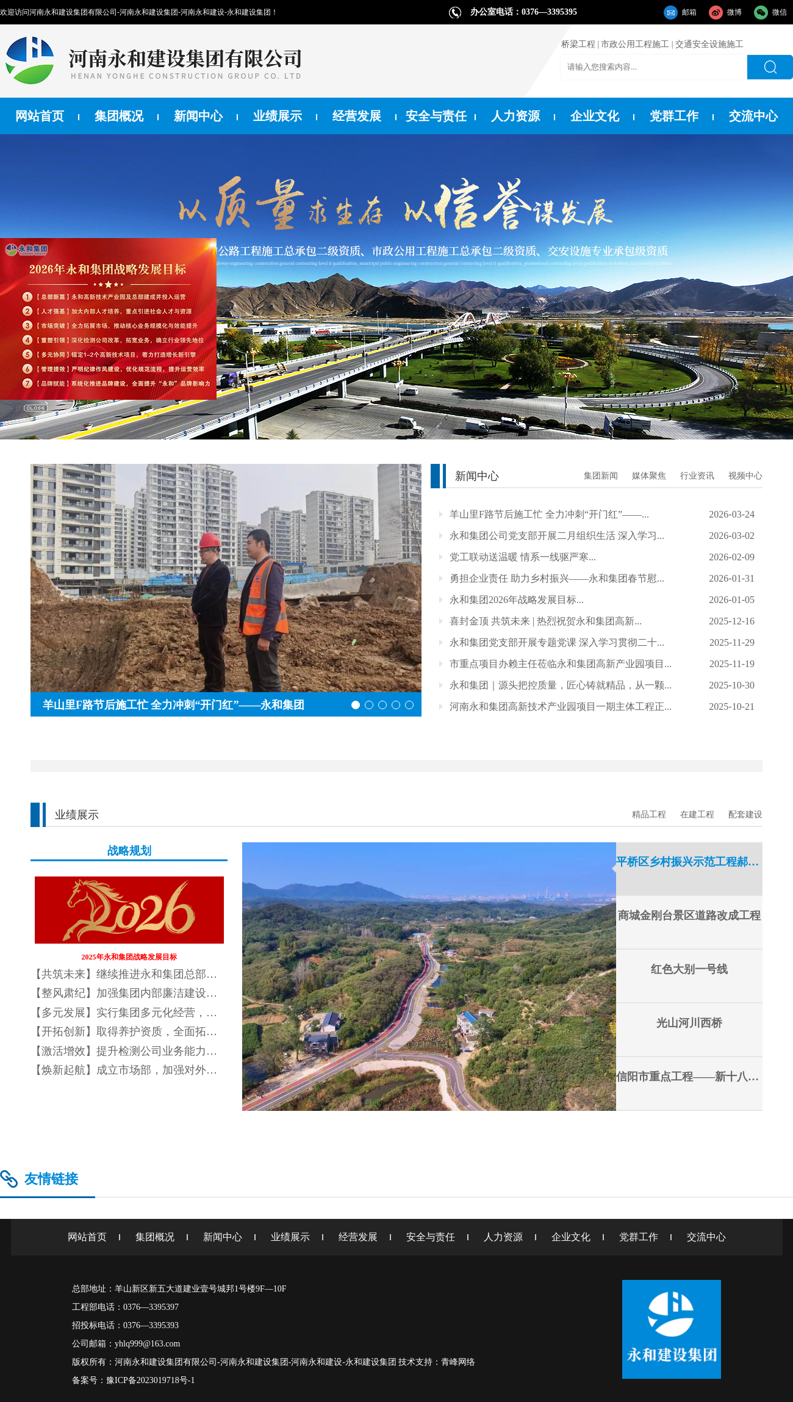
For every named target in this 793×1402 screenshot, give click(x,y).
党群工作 (674, 116)
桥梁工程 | (580, 44)
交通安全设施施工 (709, 44)
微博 (734, 12)
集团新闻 (601, 475)
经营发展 (356, 116)
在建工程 (697, 814)
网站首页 (39, 116)
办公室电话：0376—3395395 (523, 11)
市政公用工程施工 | (637, 44)
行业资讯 (697, 475)
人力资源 (515, 116)
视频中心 (745, 475)
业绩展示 (277, 116)
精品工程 (649, 814)
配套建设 (745, 814)
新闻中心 (198, 116)
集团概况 (119, 116)
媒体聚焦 (649, 475)
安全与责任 (436, 116)
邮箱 (689, 12)
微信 (779, 12)
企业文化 (594, 116)
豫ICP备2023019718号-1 (150, 1380)
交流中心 (753, 116)
